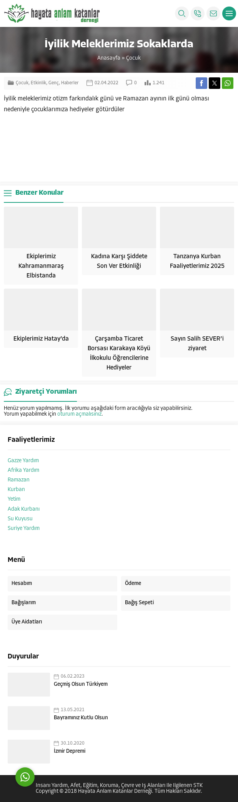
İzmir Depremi (69, 751)
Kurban (16, 490)
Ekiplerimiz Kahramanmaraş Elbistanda (41, 266)
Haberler (70, 83)
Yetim (14, 499)
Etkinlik (38, 83)
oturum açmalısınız (79, 414)
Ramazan (19, 480)
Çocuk (133, 58)
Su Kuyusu (20, 519)
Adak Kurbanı (24, 509)
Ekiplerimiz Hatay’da (41, 339)
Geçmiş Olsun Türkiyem (81, 684)
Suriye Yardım (24, 528)
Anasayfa (108, 58)
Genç (53, 83)
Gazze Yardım (23, 461)
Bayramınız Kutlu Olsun (81, 718)
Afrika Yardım (23, 470)
